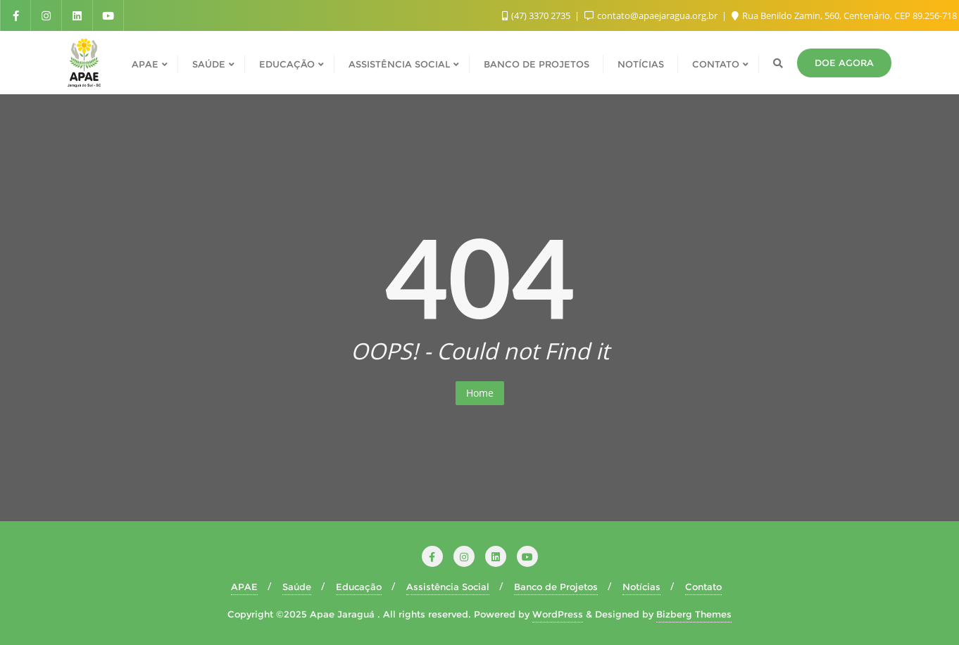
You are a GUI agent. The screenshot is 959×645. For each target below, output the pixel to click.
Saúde (296, 586)
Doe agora (844, 62)
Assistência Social (447, 586)
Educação (359, 586)
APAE (244, 586)
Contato (703, 586)
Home (480, 393)
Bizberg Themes (694, 614)
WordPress (557, 614)
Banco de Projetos (556, 586)
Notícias (641, 586)
